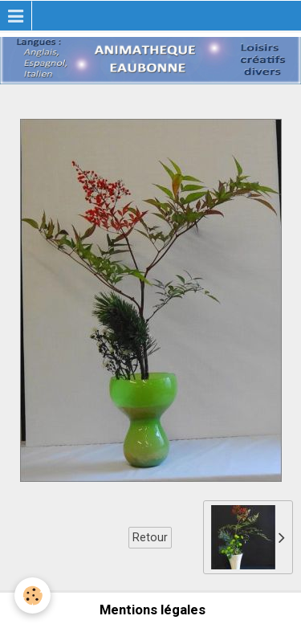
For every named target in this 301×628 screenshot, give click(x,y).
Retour (150, 537)
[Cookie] (32, 595)
